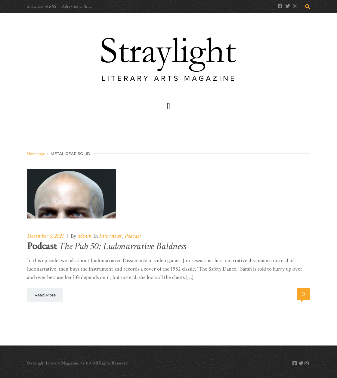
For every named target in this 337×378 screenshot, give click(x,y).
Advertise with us (76, 6)
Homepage (36, 153)
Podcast (133, 236)
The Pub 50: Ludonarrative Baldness (106, 246)
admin (84, 236)
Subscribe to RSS (41, 6)
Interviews (110, 236)
